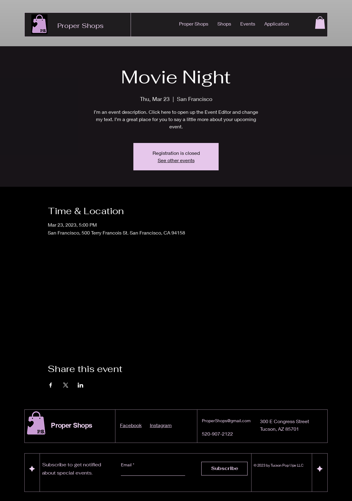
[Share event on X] (66, 385)
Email (127, 465)
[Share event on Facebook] (51, 385)
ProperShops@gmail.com (226, 420)
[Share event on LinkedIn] (80, 385)
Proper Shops (80, 25)
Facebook (131, 425)
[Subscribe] (224, 468)
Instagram (161, 425)
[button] (320, 22)
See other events (176, 160)
